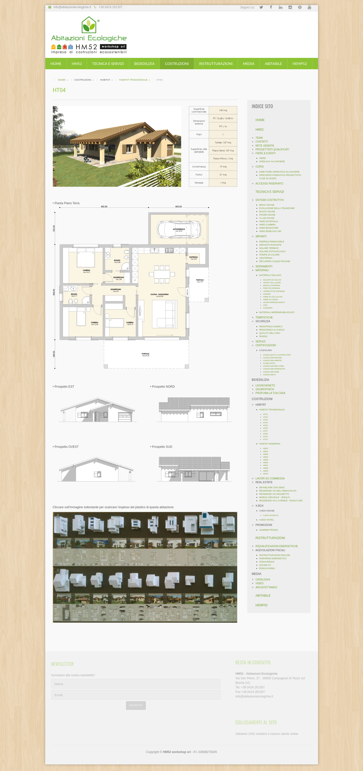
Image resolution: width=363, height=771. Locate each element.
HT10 (267, 439)
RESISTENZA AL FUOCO (273, 330)
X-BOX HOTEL (268, 520)
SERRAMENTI (265, 266)
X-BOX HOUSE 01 (272, 515)
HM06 (267, 462)
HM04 (267, 457)
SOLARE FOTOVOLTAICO (274, 251)
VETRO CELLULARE (273, 283)
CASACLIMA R (271, 374)
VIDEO (261, 583)
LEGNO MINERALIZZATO (275, 302)
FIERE (264, 158)
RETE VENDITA (266, 145)
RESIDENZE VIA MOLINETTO (276, 494)
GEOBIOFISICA (266, 389)
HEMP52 (300, 63)
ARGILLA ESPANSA (273, 285)
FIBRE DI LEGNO (272, 299)
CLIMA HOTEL (271, 363)
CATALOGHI (264, 579)
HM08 (267, 468)
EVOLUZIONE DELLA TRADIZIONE (278, 208)
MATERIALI (264, 270)
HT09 (267, 436)
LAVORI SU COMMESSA (271, 478)
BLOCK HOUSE (269, 211)
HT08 (267, 434)
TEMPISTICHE (266, 317)
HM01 (267, 448)
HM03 (267, 454)
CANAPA (268, 294)
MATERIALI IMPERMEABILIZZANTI (278, 312)
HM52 (77, 63)
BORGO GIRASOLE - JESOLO (276, 497)
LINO (267, 305)
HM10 (267, 474)
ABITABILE (273, 63)
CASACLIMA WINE (273, 372)
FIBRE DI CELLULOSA (274, 297)
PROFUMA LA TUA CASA (272, 393)
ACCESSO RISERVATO (271, 183)
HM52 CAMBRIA (269, 224)
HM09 (267, 471)
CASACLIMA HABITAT (274, 360)
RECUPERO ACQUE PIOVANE (276, 261)
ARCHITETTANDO (268, 587)
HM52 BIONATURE (270, 228)
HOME (56, 63)
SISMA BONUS (268, 561)
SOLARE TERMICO (270, 248)
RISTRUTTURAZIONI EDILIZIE (276, 555)
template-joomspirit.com (361, 745)
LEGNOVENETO (267, 385)
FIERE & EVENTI (267, 153)
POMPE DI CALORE (271, 254)
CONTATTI (263, 141)
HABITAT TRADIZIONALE (273, 409)
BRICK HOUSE (268, 205)
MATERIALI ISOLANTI (272, 275)
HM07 (267, 465)
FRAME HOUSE (269, 215)
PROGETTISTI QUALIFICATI (274, 149)
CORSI (261, 166)
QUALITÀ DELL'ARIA (271, 333)
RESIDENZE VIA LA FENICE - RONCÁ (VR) (282, 500)
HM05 (267, 460)
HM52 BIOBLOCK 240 (272, 231)
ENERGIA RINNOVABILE (273, 241)
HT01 (267, 414)
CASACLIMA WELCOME (275, 366)
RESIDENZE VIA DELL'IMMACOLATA (279, 490)
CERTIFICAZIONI (267, 345)
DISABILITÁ (267, 565)
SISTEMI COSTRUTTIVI (271, 200)
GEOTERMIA (267, 258)
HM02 (267, 451)
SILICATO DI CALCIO (274, 280)
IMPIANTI (262, 236)
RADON (265, 336)
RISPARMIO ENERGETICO (274, 558)
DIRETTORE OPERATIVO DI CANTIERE (281, 172)
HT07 (267, 431)
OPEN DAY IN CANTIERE (273, 161)
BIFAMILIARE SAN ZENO (273, 487)
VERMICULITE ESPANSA (275, 291)
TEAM (260, 137)
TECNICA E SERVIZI (108, 63)
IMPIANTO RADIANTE (272, 245)
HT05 (267, 425)
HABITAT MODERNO (271, 443)
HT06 (267, 428)
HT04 (267, 423)
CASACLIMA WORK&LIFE (276, 369)
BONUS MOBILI (269, 568)
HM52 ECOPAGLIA (270, 221)
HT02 (267, 417)
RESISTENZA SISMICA (272, 326)
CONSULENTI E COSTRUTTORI (278, 355)
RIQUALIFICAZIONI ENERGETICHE (278, 546)
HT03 (267, 420)
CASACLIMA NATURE (274, 358)
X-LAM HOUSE (268, 218)
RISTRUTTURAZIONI (215, 63)
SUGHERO (269, 308)
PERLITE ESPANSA (273, 288)
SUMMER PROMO (270, 530)
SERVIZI (262, 341)
